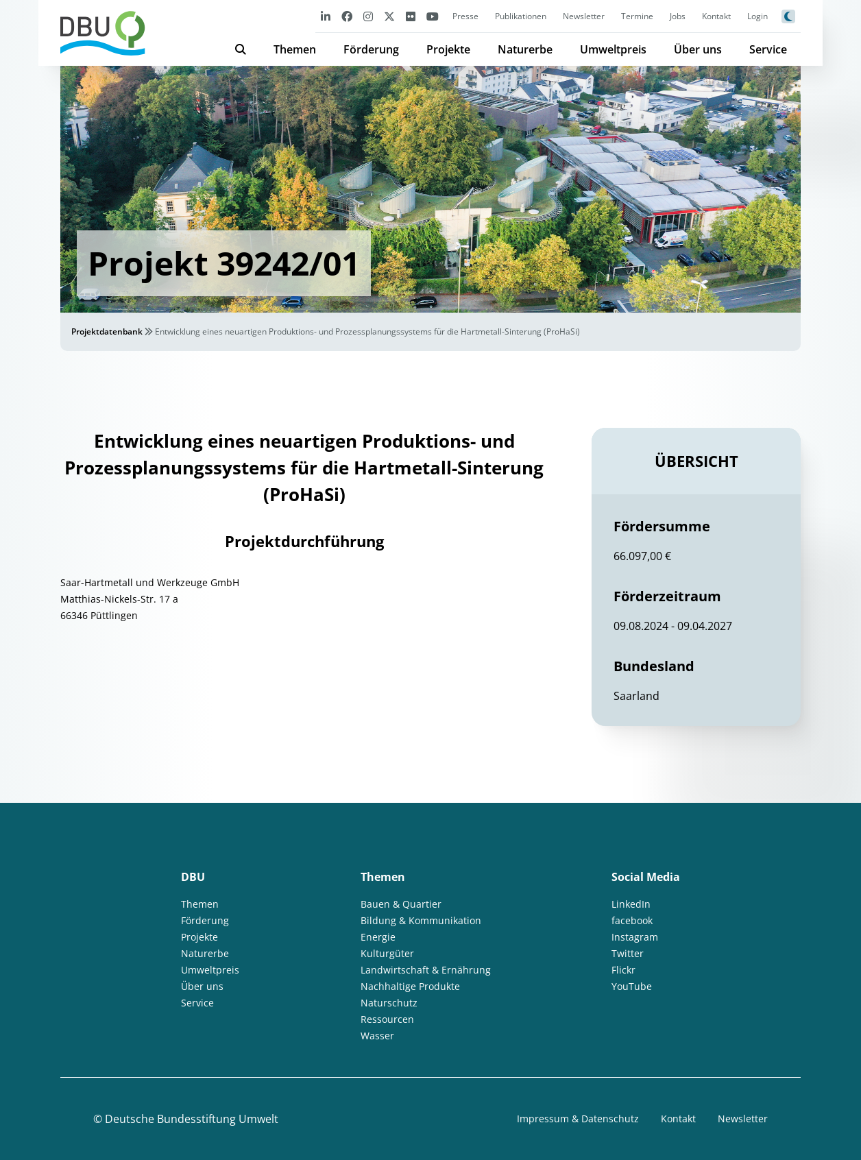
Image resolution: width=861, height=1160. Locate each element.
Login (757, 16)
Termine (637, 16)
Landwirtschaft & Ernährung (426, 969)
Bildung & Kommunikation (421, 920)
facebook (632, 920)
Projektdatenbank (107, 331)
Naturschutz (389, 1002)
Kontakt (716, 16)
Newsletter (584, 16)
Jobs (678, 16)
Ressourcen (387, 1019)
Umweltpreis (613, 49)
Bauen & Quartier (401, 903)
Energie (378, 936)
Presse (465, 16)
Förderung (371, 49)
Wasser (377, 1035)
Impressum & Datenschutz (578, 1118)
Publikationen (520, 16)
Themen (295, 49)
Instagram (634, 936)
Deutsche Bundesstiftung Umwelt (191, 1118)
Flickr (623, 969)
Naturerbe (525, 49)
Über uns (698, 49)
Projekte (448, 49)
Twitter (627, 953)
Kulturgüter (387, 953)
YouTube (631, 986)
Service (768, 49)
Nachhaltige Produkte (410, 986)
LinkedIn (631, 903)
